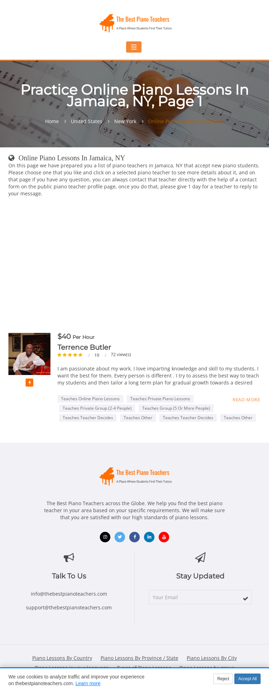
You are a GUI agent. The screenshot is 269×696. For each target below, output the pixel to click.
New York (125, 121)
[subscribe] (245, 598)
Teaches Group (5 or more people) (176, 408)
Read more (246, 399)
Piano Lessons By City (212, 658)
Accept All (247, 678)
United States (86, 121)
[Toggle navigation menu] (134, 47)
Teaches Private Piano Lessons (160, 399)
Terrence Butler (84, 347)
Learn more (88, 683)
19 (97, 355)
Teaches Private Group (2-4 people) (97, 408)
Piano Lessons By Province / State (139, 658)
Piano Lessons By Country (62, 658)
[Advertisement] (134, 266)
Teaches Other (138, 418)
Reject (223, 678)
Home (52, 121)
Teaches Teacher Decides (88, 418)
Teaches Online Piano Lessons (90, 399)
